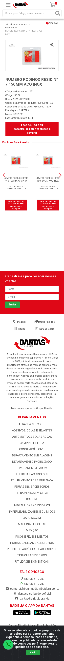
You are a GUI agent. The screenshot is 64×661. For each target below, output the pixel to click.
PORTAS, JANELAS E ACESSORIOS (32, 543)
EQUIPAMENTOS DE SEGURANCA (32, 480)
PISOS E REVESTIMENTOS (32, 536)
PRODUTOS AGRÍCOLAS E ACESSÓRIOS (32, 549)
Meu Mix (19, 322)
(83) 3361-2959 (32, 583)
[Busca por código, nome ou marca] (28, 13)
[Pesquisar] (57, 13)
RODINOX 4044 (25, 118)
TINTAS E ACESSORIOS (32, 555)
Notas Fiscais (44, 329)
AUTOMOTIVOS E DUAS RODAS (32, 436)
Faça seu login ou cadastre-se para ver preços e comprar (32, 128)
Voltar (52, 23)
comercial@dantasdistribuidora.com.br (33, 588)
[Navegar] (4, 175)
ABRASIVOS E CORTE (32, 424)
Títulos (19, 329)
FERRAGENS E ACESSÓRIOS (32, 486)
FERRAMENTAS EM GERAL (32, 493)
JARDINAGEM (32, 518)
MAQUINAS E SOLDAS (32, 524)
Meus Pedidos (45, 322)
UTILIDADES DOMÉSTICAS (32, 561)
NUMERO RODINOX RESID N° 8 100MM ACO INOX (16, 179)
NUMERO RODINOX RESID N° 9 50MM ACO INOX (48, 179)
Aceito (32, 652)
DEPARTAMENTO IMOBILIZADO (32, 461)
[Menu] (8, 5)
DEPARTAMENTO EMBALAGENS (32, 455)
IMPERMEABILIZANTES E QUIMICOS (32, 511)
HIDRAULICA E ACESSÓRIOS (32, 505)
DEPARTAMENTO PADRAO (32, 468)
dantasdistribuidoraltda (32, 598)
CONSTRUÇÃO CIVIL (32, 449)
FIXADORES (32, 499)
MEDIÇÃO (32, 530)
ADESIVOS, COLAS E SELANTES (32, 430)
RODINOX (18, 114)
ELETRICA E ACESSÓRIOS (32, 474)
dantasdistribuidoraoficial (32, 593)
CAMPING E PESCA (32, 443)
